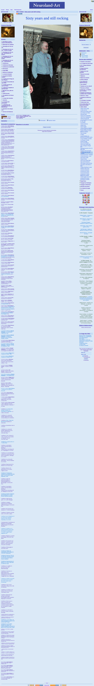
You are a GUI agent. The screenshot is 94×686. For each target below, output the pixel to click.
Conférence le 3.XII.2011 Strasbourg (7, 552)
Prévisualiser (42, 120)
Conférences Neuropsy (7, 65)
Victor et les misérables (85, 115)
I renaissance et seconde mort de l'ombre (8, 307)
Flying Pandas (83, 159)
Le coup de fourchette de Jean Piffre (7, 82)
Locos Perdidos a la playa (86, 138)
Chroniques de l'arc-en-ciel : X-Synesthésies (7, 61)
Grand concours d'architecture (84, 69)
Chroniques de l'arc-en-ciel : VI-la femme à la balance (7, 53)
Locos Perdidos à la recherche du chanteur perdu (86, 137)
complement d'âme (83, 343)
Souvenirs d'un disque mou (7, 109)
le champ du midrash (83, 345)
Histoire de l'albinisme (7, 72)
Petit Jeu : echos (84, 95)
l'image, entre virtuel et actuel (7, 227)
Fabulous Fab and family (85, 150)
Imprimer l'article (51, 120)
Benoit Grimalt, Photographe (85, 335)
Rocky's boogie (83, 141)
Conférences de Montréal (7, 66)
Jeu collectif (83, 84)
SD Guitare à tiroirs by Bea (86, 163)
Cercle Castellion (4, 559)
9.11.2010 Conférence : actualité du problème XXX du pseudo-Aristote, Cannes (7, 337)
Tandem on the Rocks (85, 61)
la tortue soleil (82, 344)
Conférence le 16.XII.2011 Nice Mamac (7, 556)
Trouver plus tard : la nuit (85, 156)
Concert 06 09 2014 (84, 172)
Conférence (3, 619)
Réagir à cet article (47, 127)
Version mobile (84, 57)
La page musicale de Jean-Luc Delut (6, 85)
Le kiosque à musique (85, 100)
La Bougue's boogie (84, 140)
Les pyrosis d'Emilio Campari (6, 76)
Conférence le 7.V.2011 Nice (86, 257)
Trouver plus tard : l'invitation (86, 154)
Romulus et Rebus (84, 88)
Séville (12, 309)
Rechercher (86, 47)
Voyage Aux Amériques (85, 182)
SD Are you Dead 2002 (85, 144)
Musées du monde (84, 74)
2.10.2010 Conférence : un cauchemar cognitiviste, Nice (7, 332)
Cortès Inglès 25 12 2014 (85, 176)
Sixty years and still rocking (47, 18)
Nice (6, 354)
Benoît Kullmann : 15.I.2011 (86, 233)
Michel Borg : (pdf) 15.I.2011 (86, 226)
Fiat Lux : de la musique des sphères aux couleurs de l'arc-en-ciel (7, 215)
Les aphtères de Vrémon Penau (7, 96)
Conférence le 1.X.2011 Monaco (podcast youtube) (7, 495)
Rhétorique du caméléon (7, 44)
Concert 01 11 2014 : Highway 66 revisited (85, 175)
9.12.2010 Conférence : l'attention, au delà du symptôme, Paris (7, 345)
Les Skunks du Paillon (85, 112)
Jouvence (4, 100)
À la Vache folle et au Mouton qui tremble (85, 104)
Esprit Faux (83, 181)
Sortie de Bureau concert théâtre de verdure (85, 131)
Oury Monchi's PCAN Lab (84, 340)
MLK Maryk (81, 338)
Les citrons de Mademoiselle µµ (83, 82)
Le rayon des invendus (7, 98)
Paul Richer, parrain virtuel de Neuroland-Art (6, 42)
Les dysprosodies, (5, 303)
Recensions (4, 68)
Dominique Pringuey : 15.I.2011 (86, 223)
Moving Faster (83, 114)
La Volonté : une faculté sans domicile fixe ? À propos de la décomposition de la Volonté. (86, 298)
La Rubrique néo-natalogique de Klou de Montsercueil (6, 106)
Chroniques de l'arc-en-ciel (7, 47)
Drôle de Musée (84, 79)
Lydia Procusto (5, 93)
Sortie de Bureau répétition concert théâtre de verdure (86, 129)
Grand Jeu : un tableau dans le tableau (85, 90)
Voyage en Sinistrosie (85, 184)
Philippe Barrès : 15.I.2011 (86, 216)
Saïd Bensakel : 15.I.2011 (86, 230)
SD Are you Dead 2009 (85, 160)
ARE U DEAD (83, 106)
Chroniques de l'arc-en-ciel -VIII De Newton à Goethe (7, 57)
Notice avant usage (84, 108)
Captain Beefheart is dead (86, 167)
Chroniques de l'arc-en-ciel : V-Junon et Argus (7, 50)
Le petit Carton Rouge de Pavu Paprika (7, 79)
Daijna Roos (83, 125)
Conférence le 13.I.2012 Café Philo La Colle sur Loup (7, 562)
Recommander (84, 55)
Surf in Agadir (83, 126)
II (12, 307)
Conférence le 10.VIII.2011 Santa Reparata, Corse (8, 475)
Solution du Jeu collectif (86, 86)
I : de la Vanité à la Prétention (7, 273)
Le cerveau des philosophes (5, 102)
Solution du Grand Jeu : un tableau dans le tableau (86, 93)
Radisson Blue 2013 (84, 168)
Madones (82, 76)
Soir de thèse (83, 133)
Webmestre (83, 53)
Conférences (4, 63)
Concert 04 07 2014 (84, 171)
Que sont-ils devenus (85, 161)
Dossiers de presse (84, 186)
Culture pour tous (84, 102)
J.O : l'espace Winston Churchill (85, 66)
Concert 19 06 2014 (84, 170)
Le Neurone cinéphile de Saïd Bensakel (7, 88)
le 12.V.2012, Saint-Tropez (8, 621)
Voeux (82, 190)
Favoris (83, 54)
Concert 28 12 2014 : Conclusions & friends (85, 179)
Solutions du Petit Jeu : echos (85, 98)
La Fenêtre (82, 122)
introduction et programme (86, 210)
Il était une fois (83, 110)
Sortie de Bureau (84, 123)
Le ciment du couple (85, 188)
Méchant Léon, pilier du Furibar (7, 91)
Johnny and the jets (84, 118)
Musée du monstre (84, 77)
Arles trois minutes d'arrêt (85, 111)
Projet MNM (4, 70)
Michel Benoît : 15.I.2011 (86, 219)
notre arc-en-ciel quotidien (84, 72)
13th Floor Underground (85, 117)
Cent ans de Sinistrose (7, 111)
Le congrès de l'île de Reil (86, 63)
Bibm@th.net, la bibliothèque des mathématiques (85, 337)
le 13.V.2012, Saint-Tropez (8, 625)
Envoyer (86, 358)
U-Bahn (82, 134)
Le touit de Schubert (6, 74)
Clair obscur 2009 (84, 157)
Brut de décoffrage (84, 142)
